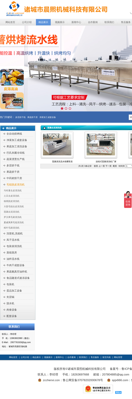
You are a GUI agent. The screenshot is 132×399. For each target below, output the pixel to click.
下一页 (108, 166)
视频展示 (48, 357)
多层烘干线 (20, 117)
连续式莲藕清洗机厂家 (106, 161)
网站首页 (13, 357)
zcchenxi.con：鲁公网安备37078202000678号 (73, 380)
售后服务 (95, 357)
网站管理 (118, 357)
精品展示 (36, 357)
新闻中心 (60, 357)
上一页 (102, 166)
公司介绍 (25, 357)
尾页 (115, 166)
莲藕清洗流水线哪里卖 (62, 161)
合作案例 (71, 357)
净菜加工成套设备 (47, 117)
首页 (96, 166)
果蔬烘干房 (32, 117)
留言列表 (106, 357)
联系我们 (83, 357)
